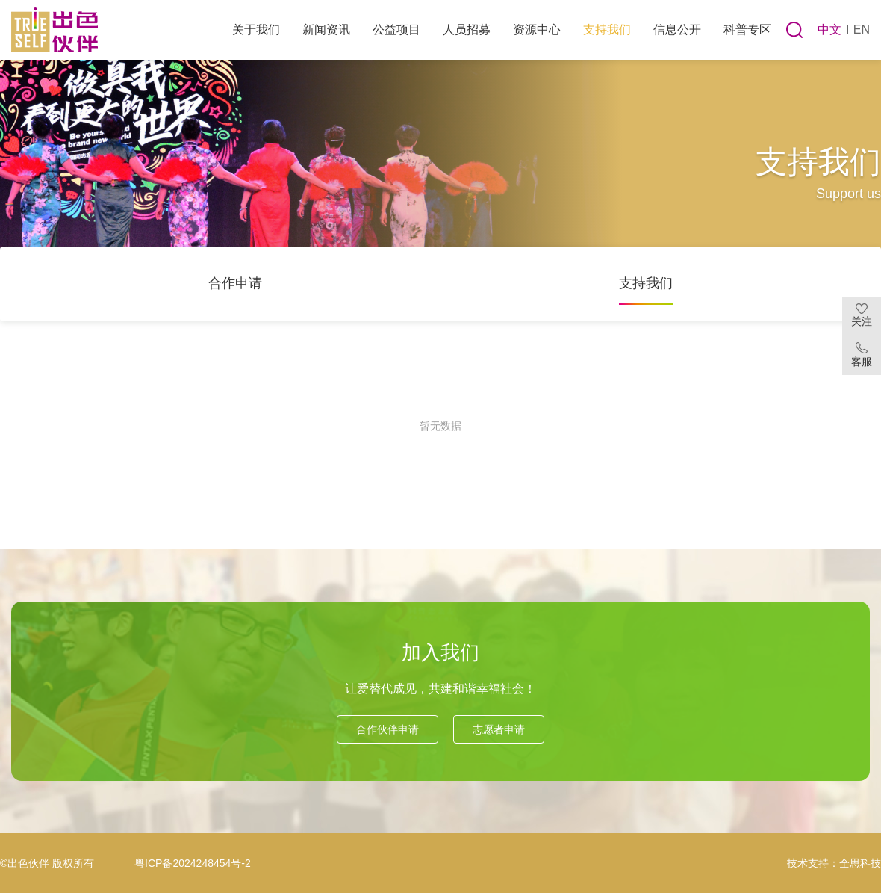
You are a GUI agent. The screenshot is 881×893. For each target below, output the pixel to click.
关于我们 (256, 29)
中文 (829, 29)
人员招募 (467, 29)
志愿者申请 (499, 729)
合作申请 (235, 283)
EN (861, 29)
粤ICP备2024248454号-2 (192, 863)
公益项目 (396, 29)
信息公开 (677, 29)
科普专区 (747, 29)
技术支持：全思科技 (834, 863)
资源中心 (537, 29)
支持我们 (607, 29)
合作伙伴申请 (387, 729)
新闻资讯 (326, 29)
